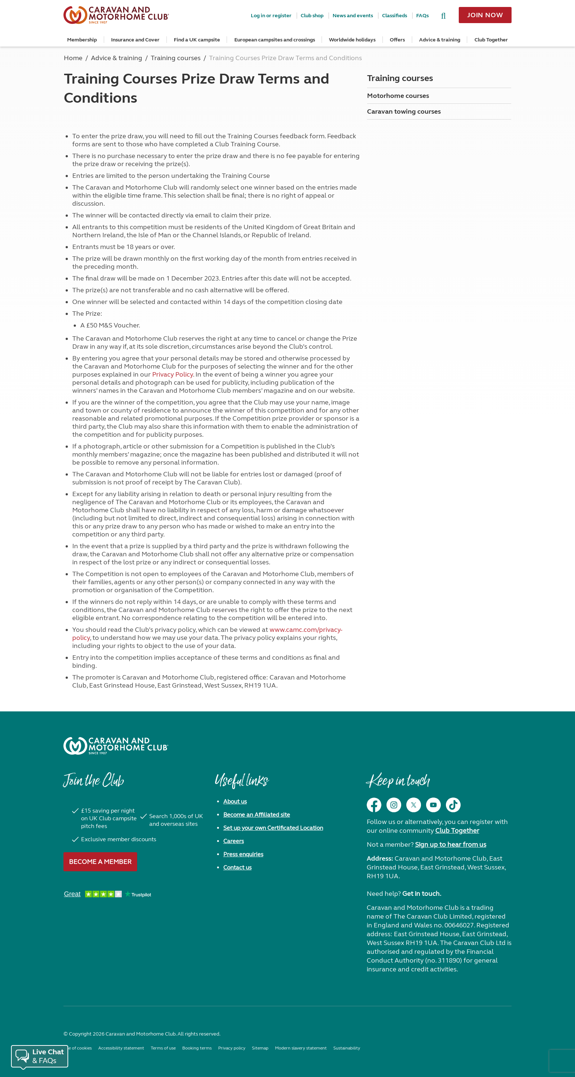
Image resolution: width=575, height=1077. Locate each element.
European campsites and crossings (274, 40)
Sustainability (346, 1048)
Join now (485, 15)
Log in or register (271, 15)
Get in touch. (421, 894)
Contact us (237, 867)
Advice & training (439, 40)
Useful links (241, 784)
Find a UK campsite (197, 40)
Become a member (100, 862)
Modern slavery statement (301, 1048)
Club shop (312, 15)
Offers (397, 40)
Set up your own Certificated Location (273, 827)
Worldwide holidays (352, 40)
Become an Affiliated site (256, 814)
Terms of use (163, 1048)
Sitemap (260, 1048)
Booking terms (197, 1048)
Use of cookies (77, 1048)
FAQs (422, 15)
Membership (82, 40)
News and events (353, 15)
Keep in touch (398, 784)
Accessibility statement (121, 1048)
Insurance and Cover (135, 40)
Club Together (491, 40)
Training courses (400, 78)
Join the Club (93, 784)
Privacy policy (231, 1048)
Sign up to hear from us (450, 844)
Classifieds (394, 15)
